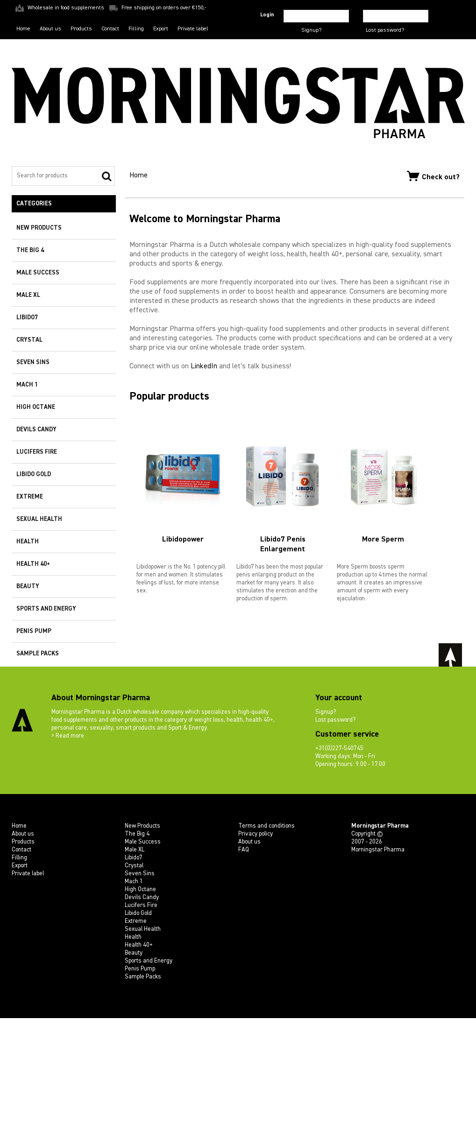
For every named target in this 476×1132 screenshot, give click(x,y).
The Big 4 (30, 250)
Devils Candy (36, 430)
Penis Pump (33, 631)
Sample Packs (37, 654)
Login (267, 15)
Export (160, 28)
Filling (136, 28)
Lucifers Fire (36, 452)
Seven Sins (33, 362)
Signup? (311, 30)
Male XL (28, 295)
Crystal (29, 340)
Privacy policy (255, 948)
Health (27, 542)
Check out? (433, 176)
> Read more (67, 850)
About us (50, 28)
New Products (39, 228)
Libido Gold (33, 474)
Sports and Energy (46, 609)
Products (81, 28)
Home (23, 28)
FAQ (243, 964)
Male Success (37, 273)
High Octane (35, 407)
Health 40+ (33, 564)
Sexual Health (39, 519)
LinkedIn (204, 506)
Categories (34, 204)
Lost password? (385, 30)
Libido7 (27, 318)
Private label (193, 28)
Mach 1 (27, 385)
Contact (110, 28)
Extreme (29, 497)
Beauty (27, 587)
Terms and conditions (266, 940)
